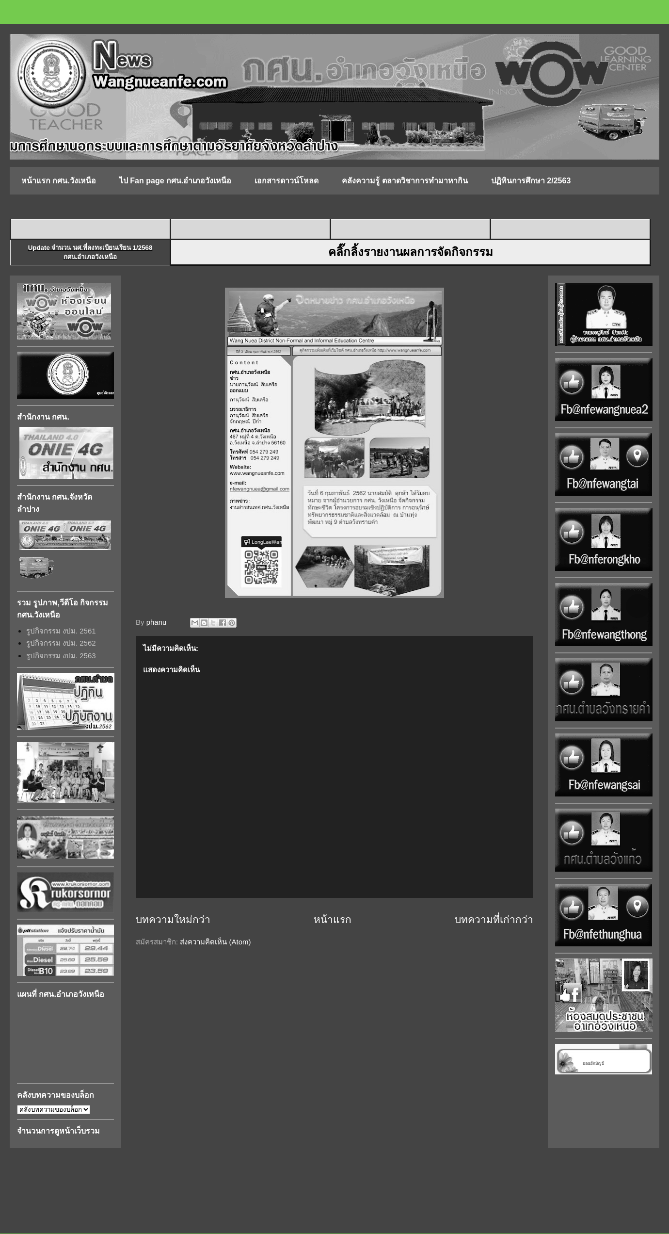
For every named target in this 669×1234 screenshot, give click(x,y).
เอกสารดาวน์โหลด (287, 181)
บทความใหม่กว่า (173, 919)
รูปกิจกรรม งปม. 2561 (61, 631)
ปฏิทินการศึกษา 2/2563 (531, 181)
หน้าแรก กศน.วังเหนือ (58, 181)
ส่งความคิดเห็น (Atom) (215, 942)
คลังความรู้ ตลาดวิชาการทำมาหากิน (404, 181)
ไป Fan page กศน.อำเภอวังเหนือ (175, 181)
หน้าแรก (332, 919)
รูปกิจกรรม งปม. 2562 (61, 643)
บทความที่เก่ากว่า (494, 919)
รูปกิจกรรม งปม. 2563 (61, 655)
